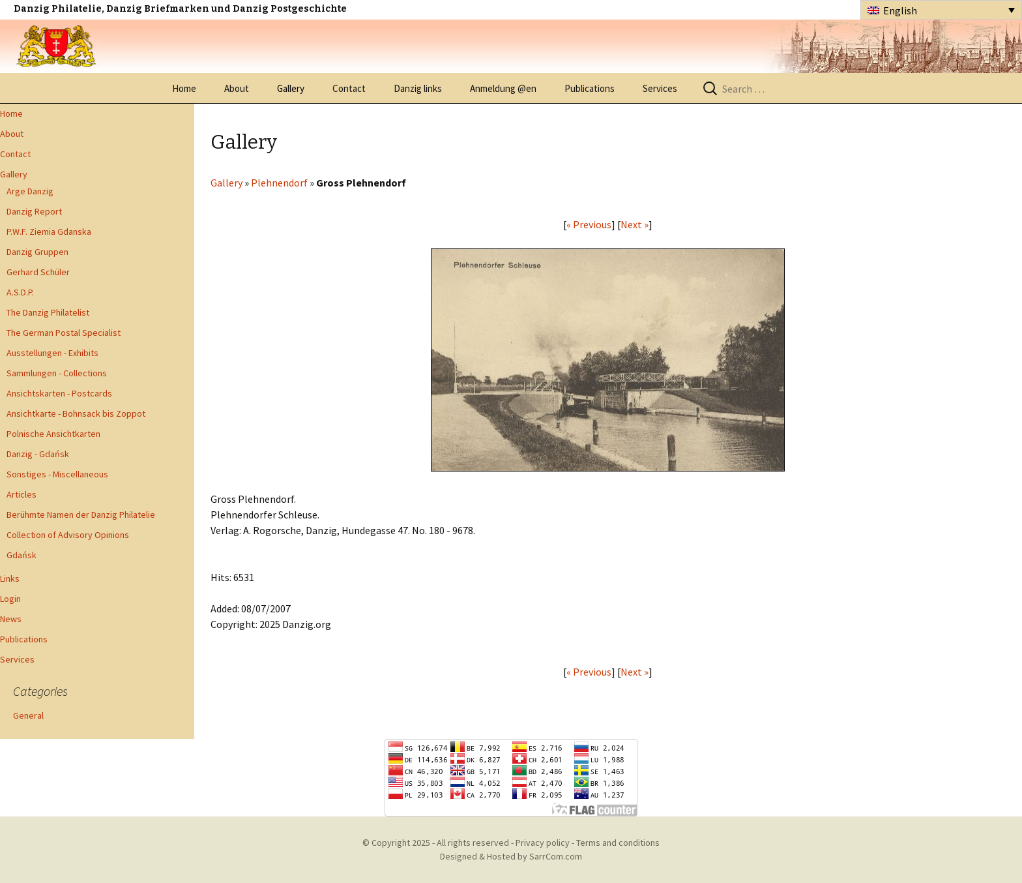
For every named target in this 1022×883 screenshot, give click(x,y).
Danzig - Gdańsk (38, 454)
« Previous (588, 224)
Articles (21, 494)
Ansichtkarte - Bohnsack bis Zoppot (76, 413)
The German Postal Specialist (64, 332)
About (236, 88)
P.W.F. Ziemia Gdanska (49, 231)
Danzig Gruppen (37, 252)
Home (184, 88)
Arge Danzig (30, 191)
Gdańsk (21, 555)
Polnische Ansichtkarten (53, 434)
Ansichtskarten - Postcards (59, 393)
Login (10, 599)
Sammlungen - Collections (57, 373)
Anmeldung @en (503, 88)
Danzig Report (34, 211)
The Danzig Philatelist (48, 312)
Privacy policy (543, 842)
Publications (589, 88)
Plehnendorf (279, 182)
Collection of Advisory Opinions (68, 535)
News (11, 619)
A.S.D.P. (20, 292)
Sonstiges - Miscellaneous (57, 474)
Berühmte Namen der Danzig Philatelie (81, 514)
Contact (349, 88)
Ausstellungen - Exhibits (52, 353)
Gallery (290, 88)
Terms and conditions (618, 842)
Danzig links (418, 88)
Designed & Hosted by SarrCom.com (511, 856)
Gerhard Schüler (38, 272)
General (28, 715)
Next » (634, 224)
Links (10, 578)
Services (660, 88)
